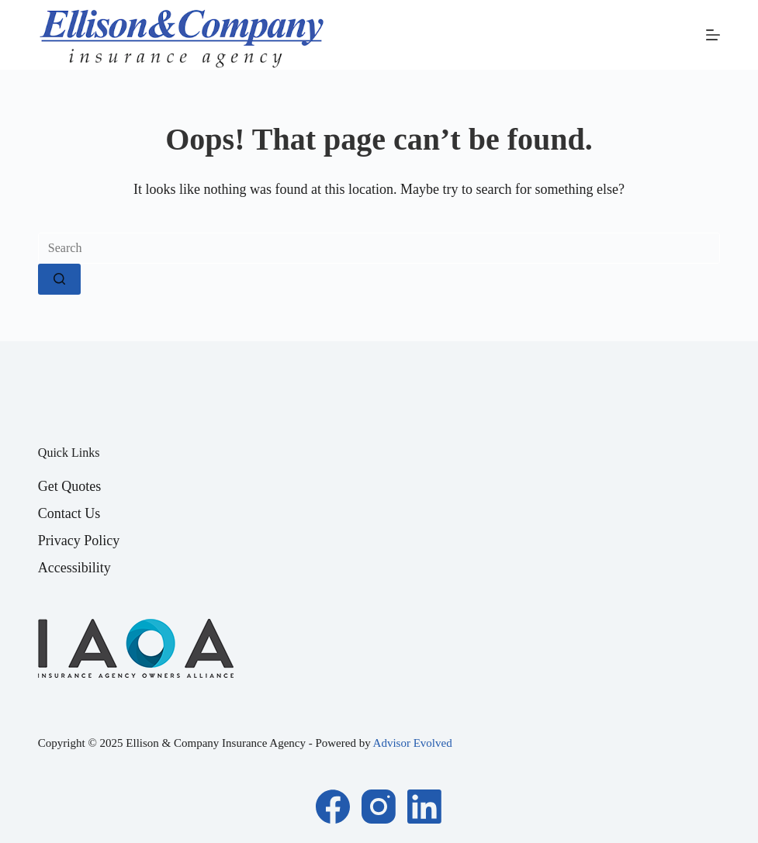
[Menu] (713, 35)
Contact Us (69, 513)
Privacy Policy (79, 540)
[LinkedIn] (424, 806)
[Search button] (59, 279)
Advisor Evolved (412, 743)
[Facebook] (333, 806)
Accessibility (74, 567)
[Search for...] (379, 248)
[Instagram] (379, 806)
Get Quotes (69, 486)
